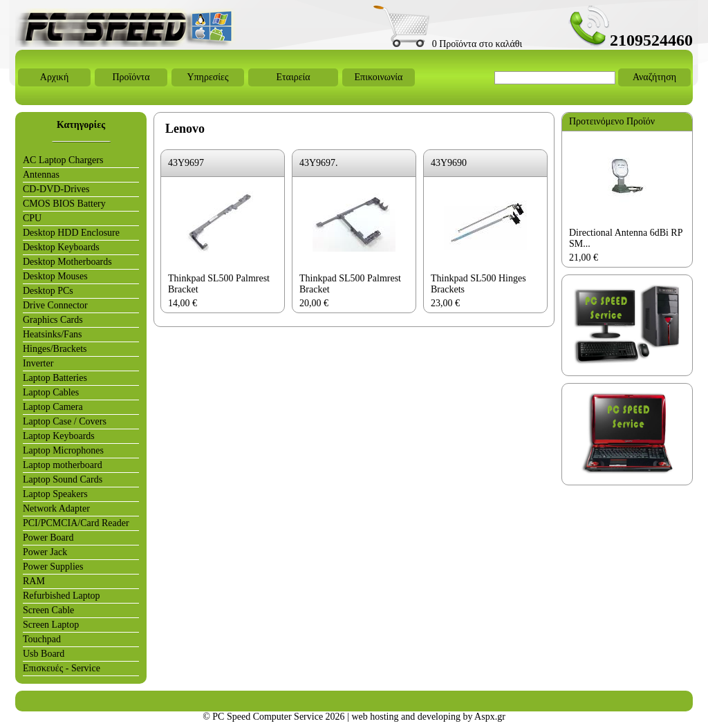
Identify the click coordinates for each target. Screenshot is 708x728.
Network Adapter (56, 508)
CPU (32, 218)
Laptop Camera (53, 407)
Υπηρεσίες (207, 77)
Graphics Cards (53, 320)
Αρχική (54, 77)
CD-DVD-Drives (56, 189)
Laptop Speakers (55, 494)
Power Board (48, 537)
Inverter (38, 363)
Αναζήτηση (654, 77)
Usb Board (43, 653)
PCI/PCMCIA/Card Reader (76, 523)
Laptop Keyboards (59, 436)
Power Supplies (53, 566)
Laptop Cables (51, 392)
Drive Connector (55, 305)
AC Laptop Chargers (63, 160)
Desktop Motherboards (67, 261)
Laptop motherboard (62, 465)
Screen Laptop (51, 624)
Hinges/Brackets (55, 349)
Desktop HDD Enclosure (71, 232)
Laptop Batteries (55, 378)
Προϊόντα (130, 77)
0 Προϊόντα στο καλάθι (447, 44)
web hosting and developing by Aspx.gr (428, 716)
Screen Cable (48, 610)
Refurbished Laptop (61, 595)
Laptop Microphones (63, 450)
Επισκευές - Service (61, 668)
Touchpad (42, 639)
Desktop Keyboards (61, 247)
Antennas (41, 174)
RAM (34, 581)
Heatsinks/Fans (52, 334)
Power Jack (45, 552)
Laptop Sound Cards (62, 479)
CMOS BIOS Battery (64, 203)
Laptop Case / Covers (64, 421)
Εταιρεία (293, 77)
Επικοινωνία (379, 77)
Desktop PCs (48, 291)
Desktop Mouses (55, 276)
